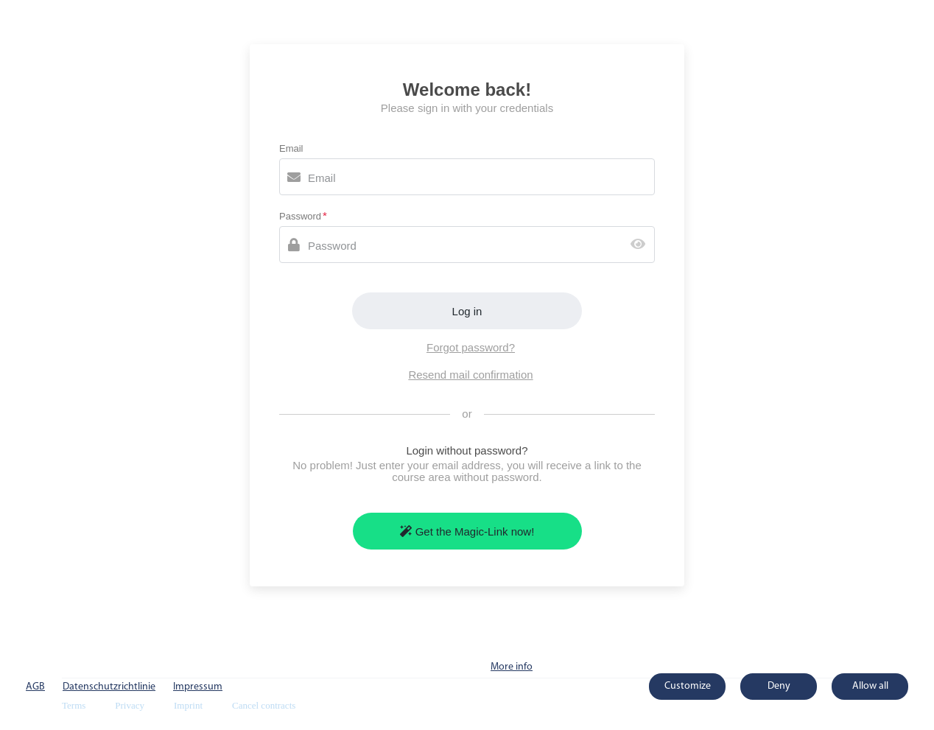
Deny (779, 686)
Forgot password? (470, 347)
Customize (687, 686)
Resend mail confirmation (470, 374)
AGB (35, 686)
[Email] (467, 176)
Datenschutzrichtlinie (109, 686)
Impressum (197, 686)
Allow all (870, 686)
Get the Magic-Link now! (467, 531)
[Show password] (641, 245)
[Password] (467, 244)
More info (512, 667)
